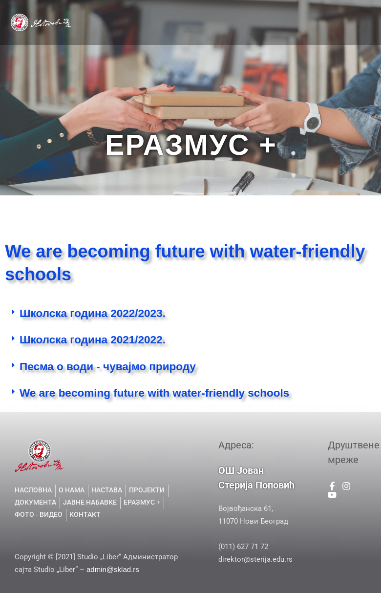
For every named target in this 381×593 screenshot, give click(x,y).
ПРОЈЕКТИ (266, 11)
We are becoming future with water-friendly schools (154, 393)
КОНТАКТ (288, 33)
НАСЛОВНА (132, 11)
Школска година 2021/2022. (93, 340)
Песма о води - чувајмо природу (108, 366)
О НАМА (177, 11)
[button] (190, 314)
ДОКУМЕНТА (320, 11)
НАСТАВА (218, 11)
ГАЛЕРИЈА (243, 33)
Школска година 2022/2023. (93, 313)
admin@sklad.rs (112, 569)
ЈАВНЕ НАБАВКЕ (185, 33)
